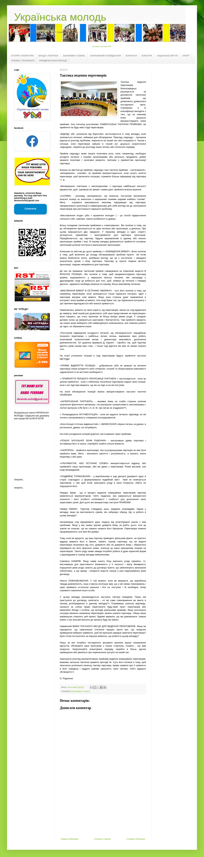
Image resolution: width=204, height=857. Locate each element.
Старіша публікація (135, 839)
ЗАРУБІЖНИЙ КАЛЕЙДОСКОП (105, 55)
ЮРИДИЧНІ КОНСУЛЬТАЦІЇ (53, 60)
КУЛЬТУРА (147, 55)
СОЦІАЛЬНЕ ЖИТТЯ (167, 55)
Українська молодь (60, 17)
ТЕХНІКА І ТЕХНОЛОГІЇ (23, 60)
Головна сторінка (102, 839)
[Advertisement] (102, 811)
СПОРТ (186, 55)
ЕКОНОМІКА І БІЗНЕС (74, 55)
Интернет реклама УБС (102, 46)
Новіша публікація (69, 839)
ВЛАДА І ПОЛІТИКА (49, 55)
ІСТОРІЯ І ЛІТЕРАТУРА (22, 55)
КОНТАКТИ (131, 55)
